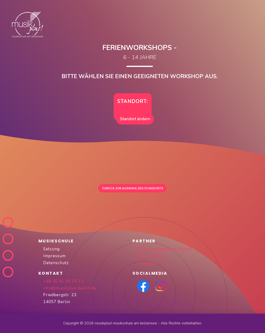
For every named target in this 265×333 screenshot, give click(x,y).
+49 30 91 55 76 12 (63, 281)
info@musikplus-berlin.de (69, 288)
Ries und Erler (151, 256)
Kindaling (146, 263)
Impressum (54, 256)
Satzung (51, 249)
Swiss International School (164, 249)
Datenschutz (56, 263)
